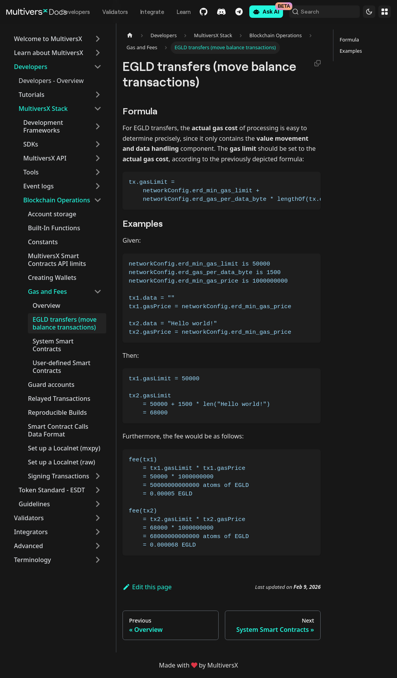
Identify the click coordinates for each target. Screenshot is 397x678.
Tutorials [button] (31, 94)
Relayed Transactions (59, 398)
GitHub (197, 12)
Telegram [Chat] (232, 12)
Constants (43, 242)
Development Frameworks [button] (43, 126)
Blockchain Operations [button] (56, 200)
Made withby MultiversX (198, 665)
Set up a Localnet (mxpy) (64, 448)
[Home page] (130, 35)
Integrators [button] (31, 532)
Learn (176, 11)
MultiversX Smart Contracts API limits (57, 260)
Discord (214, 11)
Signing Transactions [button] (58, 476)
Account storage (52, 214)
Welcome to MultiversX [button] (48, 39)
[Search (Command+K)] (321, 11)
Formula (349, 39)
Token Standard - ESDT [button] (52, 490)
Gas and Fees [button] (47, 291)
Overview (46, 305)
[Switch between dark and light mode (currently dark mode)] (369, 11)
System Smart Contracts (53, 345)
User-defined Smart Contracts (61, 367)
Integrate (145, 11)
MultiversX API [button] (45, 158)
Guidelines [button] (34, 504)
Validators (108, 11)
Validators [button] (29, 518)
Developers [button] (30, 66)
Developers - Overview (51, 80)
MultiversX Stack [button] (43, 108)
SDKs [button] (30, 144)
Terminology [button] (32, 560)
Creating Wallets (52, 277)
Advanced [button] (28, 546)
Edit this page (147, 587)
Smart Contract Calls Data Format (58, 430)
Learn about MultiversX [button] (48, 52)
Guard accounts (51, 384)
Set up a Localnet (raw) (61, 462)
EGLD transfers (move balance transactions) (65, 323)
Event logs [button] (38, 186)
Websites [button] (384, 12)
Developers (68, 11)
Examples (351, 50)
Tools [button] (31, 172)
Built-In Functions (54, 228)
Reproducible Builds (57, 412)
